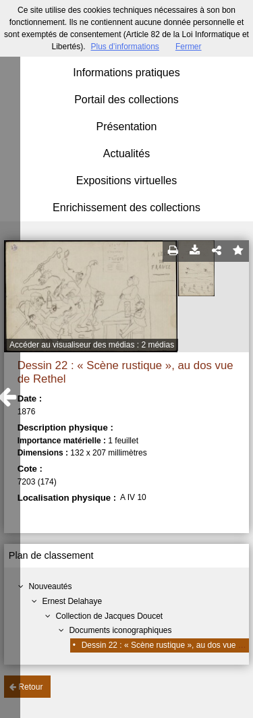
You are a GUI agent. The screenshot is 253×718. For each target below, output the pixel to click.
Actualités (126, 153)
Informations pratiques (126, 72)
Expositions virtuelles (126, 180)
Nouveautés (50, 586)
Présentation (126, 126)
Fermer (188, 46)
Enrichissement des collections (126, 207)
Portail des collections (126, 99)
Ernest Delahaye (72, 601)
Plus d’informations (124, 46)
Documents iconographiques (120, 630)
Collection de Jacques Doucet (109, 616)
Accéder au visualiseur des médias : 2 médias (91, 345)
